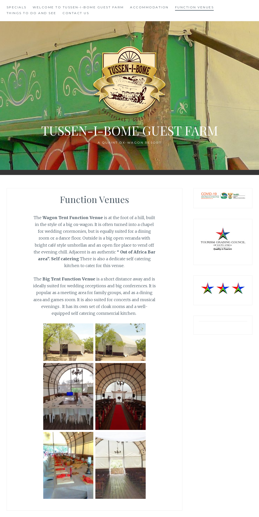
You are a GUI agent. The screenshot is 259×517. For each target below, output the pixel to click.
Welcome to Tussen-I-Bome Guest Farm (78, 7)
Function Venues (194, 7)
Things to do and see (31, 13)
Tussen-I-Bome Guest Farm (129, 130)
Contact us (75, 13)
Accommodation (149, 7)
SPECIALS (17, 7)
